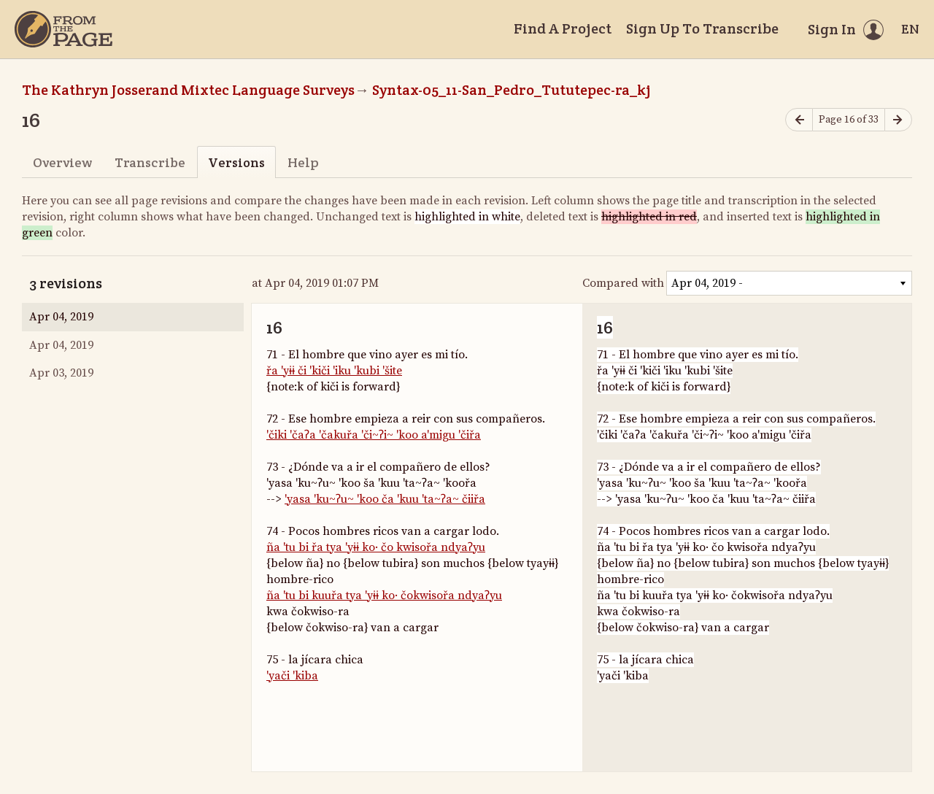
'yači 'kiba (292, 675)
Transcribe (150, 162)
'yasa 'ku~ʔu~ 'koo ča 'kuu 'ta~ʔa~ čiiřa (385, 499)
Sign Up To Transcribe (702, 28)
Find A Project (562, 28)
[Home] (63, 29)
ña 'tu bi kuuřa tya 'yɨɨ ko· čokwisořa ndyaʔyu (384, 595)
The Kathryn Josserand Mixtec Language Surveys (188, 89)
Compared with (623, 283)
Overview (62, 162)
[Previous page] (799, 120)
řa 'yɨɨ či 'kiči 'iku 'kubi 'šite (334, 370)
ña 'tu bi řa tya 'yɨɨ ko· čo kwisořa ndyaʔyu (375, 547)
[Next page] (898, 120)
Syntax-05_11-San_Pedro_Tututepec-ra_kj (511, 89)
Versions (236, 162)
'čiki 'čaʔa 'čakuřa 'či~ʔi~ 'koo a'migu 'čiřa (373, 435)
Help (303, 162)
